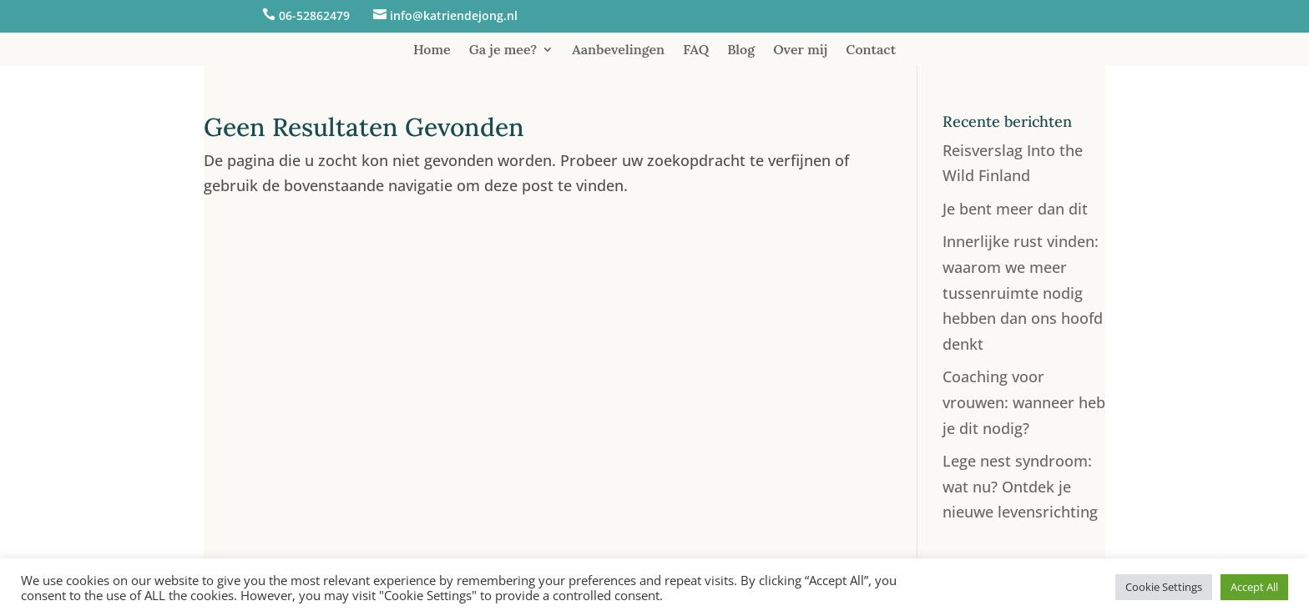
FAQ (696, 50)
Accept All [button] (1254, 586)
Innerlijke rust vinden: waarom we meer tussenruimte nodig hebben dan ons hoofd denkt (1023, 292)
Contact (871, 50)
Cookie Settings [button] (1163, 586)
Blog (741, 50)
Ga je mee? (503, 50)
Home (432, 50)
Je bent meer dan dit (1015, 209)
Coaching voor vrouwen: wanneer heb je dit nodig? (1024, 401)
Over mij (800, 50)
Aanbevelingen (618, 50)
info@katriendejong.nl (454, 15)
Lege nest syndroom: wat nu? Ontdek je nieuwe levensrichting (1020, 486)
